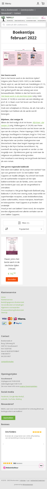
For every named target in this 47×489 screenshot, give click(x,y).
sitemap (23, 480)
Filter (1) (23, 222)
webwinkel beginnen (38, 480)
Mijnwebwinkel (28, 484)
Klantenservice (7, 299)
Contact (17, 13)
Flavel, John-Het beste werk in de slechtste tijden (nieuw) (12, 264)
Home (3, 297)
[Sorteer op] (23, 229)
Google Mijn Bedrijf (16, 396)
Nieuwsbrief (6, 13)
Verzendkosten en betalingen (12, 305)
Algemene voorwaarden (10, 307)
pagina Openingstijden (28, 386)
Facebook (5, 396)
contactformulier (7, 361)
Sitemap (4, 312)
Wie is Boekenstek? (9, 9)
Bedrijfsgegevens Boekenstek (12, 302)
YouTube (11, 399)
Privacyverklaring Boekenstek (12, 310)
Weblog (19, 399)
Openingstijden (27, 9)
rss (28, 480)
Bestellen (12, 279)
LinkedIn (4, 399)
